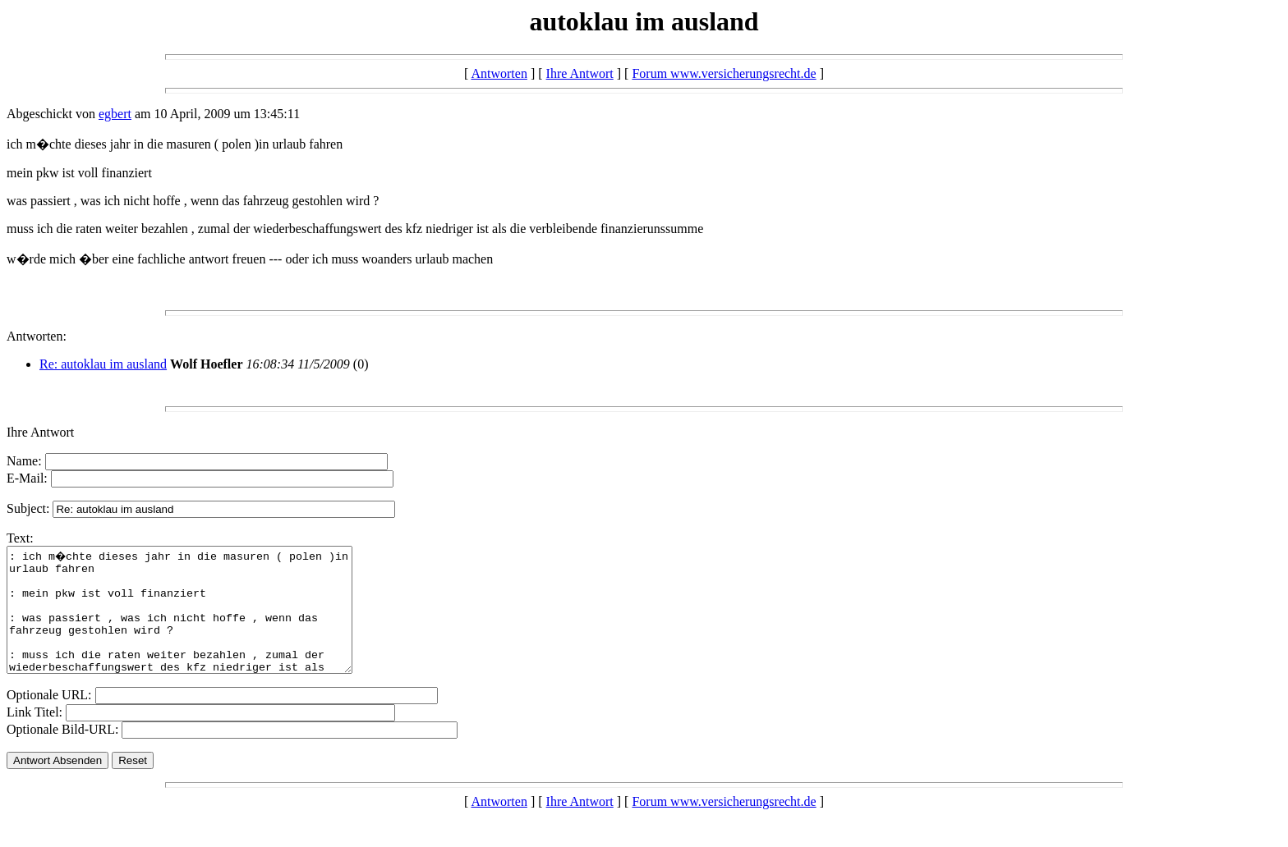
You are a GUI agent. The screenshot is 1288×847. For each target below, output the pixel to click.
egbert (115, 114)
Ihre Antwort (580, 73)
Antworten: (37, 336)
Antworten (499, 73)
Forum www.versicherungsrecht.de (724, 73)
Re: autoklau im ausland (103, 364)
